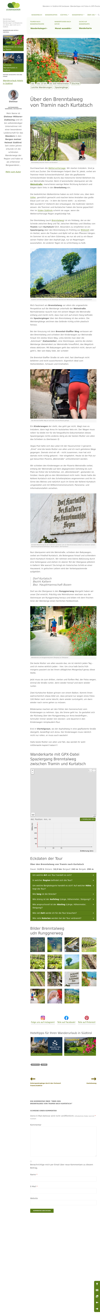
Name (33, 1174)
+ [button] (32, 770)
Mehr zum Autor (13, 172)
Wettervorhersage (57, 168)
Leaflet (94, 816)
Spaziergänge (61, 87)
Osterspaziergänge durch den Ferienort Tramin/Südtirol (45, 1084)
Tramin (44, 1064)
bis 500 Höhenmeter (59, 83)
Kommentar (35, 1125)
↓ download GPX (88, 819)
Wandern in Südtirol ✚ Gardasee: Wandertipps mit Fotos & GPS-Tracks (71, 6)
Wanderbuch (36, 15)
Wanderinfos (77, 15)
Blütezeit (85, 230)
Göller (33, 197)
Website (34, 1198)
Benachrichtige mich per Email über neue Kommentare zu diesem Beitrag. (61, 1166)
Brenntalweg (58, 220)
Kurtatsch (35, 1064)
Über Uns (91, 15)
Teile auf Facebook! (66, 1019)
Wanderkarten (51, 15)
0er (32, 83)
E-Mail (34, 1186)
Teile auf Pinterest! (87, 1019)
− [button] (32, 773)
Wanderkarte (85, 28)
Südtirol (64, 15)
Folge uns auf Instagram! (43, 1019)
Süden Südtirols (45, 210)
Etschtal (76, 83)
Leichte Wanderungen (41, 87)
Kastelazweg (91, 1083)
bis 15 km (42, 83)
